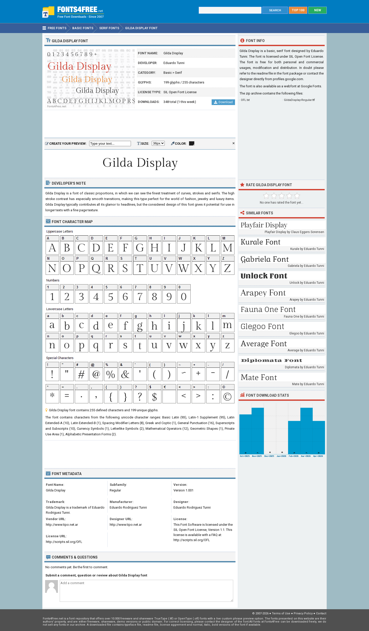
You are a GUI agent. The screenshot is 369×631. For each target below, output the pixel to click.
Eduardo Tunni (173, 63)
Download (223, 102)
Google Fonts (311, 86)
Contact (321, 613)
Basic (167, 73)
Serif (178, 73)
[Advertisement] (139, 124)
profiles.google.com (288, 79)
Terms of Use (281, 613)
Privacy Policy (303, 613)
